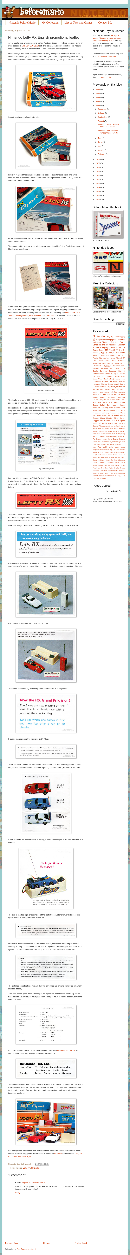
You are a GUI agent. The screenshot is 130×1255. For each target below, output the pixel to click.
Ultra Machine (35, 316)
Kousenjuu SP (108, 363)
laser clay (121, 473)
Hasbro (114, 405)
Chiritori (103, 397)
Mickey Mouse (114, 447)
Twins (111, 468)
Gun (108, 405)
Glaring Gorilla (117, 436)
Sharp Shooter (106, 418)
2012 (98, 195)
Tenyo (110, 423)
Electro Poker (119, 402)
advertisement (113, 470)
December (102, 109)
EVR (99, 402)
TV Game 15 (98, 376)
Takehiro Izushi (120, 465)
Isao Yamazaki (106, 374)
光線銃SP (108, 366)
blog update (112, 339)
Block (104, 342)
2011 (98, 199)
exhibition (109, 426)
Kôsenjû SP (120, 358)
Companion (97, 381)
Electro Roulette (106, 436)
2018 (98, 171)
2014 (98, 187)
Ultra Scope (51, 316)
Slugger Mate (98, 421)
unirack (111, 476)
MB (106, 350)
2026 (98, 89)
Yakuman (101, 426)
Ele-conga (103, 371)
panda (116, 428)
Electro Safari (99, 405)
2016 (98, 179)
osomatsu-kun (107, 428)
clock (113, 389)
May (100, 146)
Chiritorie (111, 397)
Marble (105, 447)
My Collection (49, 22)
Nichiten (104, 384)
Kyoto (103, 444)
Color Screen (101, 434)
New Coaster (104, 452)
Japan (99, 442)
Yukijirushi (103, 470)
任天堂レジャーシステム (109, 353)
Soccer (107, 421)
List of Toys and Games (78, 22)
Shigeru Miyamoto (114, 387)
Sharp (122, 374)
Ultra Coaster (120, 468)
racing (95, 392)
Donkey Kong (120, 434)
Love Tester (98, 360)
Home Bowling (113, 439)
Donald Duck (110, 434)
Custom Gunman (118, 360)
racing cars (120, 379)
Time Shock (105, 468)
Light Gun (121, 355)
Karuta (112, 358)
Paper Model (113, 384)
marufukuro (97, 428)
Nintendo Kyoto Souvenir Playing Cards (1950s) (107, 132)
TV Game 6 (109, 376)
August (101, 121)
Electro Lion (97, 436)
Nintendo (35, 1168)
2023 (98, 102)
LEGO (118, 410)
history (107, 473)
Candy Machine (113, 431)
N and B (103, 345)
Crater (118, 400)
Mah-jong (105, 413)
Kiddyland (111, 442)
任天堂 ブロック (117, 350)
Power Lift (121, 455)
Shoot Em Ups (111, 460)
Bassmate (116, 366)
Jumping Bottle (107, 408)
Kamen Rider (119, 408)
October (101, 113)
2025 (98, 93)
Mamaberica (114, 413)
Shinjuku (101, 460)
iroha (111, 473)
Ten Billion (102, 423)
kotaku (115, 473)
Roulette (103, 387)
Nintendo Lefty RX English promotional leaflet (108, 125)
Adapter (95, 431)
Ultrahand (96, 470)
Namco (122, 449)
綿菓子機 (103, 478)
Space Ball (115, 421)
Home (46, 1243)
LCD (123, 444)
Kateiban (105, 442)
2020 (98, 163)
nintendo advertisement (101, 476)
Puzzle (95, 358)
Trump (95, 353)
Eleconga (112, 371)
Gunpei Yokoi (101, 339)
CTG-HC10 (103, 431)
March (101, 150)
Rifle (97, 387)
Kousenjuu (97, 363)
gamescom (121, 389)
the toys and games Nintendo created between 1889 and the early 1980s (107, 38)
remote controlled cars (112, 392)
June (100, 142)
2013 (98, 191)
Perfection (103, 455)
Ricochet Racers (114, 457)
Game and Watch (107, 355)
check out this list (104, 77)
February (102, 154)
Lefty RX (58, 1154)
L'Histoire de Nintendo (113, 444)
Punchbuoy (96, 457)
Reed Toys (104, 457)
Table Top (107, 465)
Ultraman (96, 366)
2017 (98, 175)
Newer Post (12, 1243)
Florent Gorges (119, 381)
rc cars (100, 392)
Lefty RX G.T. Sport (30, 46)
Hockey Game (101, 439)
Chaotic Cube (119, 368)
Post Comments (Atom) (26, 1249)
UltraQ (111, 379)
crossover (101, 473)
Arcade (96, 347)
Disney (101, 350)
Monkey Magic (104, 449)
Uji (115, 468)
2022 (98, 105)
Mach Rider (97, 447)
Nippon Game (115, 452)
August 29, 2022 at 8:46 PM (33, 1182)
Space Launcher (99, 463)
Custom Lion (107, 381)
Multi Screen (102, 415)
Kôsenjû (112, 410)
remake (122, 428)
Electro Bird (107, 402)
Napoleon (96, 452)
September (103, 117)
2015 (98, 183)
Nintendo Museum (117, 345)
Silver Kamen (119, 418)
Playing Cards (113, 336)
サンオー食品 (103, 394)
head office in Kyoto (65, 1050)
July (100, 138)
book (107, 360)
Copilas (95, 371)
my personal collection (106, 56)
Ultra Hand (70, 313)
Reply (17, 1193)
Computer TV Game (107, 400)
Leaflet (111, 342)
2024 (98, 97)
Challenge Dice (21, 316)
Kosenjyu (118, 442)
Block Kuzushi (114, 394)
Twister (117, 376)
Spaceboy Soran (113, 463)
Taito (112, 465)
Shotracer (121, 460)
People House (113, 415)
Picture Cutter (112, 455)
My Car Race (114, 449)
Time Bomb (96, 468)
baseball (107, 389)
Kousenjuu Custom (100, 410)
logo (101, 366)
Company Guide (107, 347)
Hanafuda (96, 384)
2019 (98, 167)
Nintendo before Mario (22, 22)
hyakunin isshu (119, 426)
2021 (98, 159)
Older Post (80, 1243)
